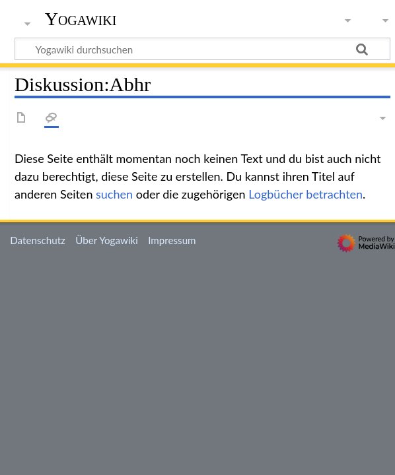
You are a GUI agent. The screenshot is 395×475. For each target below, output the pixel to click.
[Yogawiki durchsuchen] (202, 48)
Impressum (172, 240)
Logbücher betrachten (305, 194)
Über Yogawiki (106, 240)
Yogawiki (81, 19)
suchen (114, 194)
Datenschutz (37, 240)
